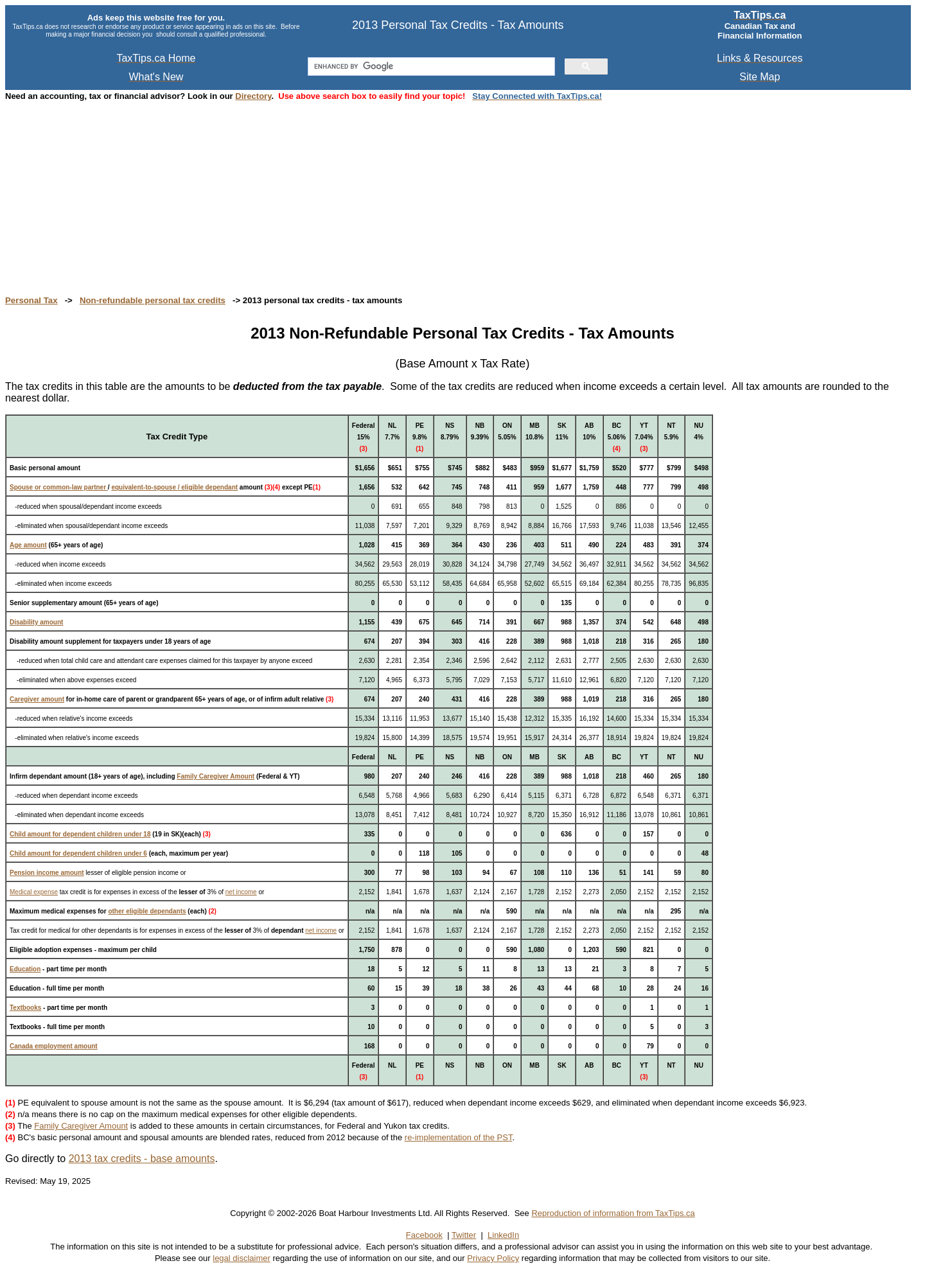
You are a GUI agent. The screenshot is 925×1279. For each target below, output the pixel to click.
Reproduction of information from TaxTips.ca (612, 1213)
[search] (430, 67)
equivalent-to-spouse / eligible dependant (174, 487)
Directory (253, 96)
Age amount (28, 545)
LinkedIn (503, 1235)
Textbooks (25, 1007)
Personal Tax (31, 300)
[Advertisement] (390, 191)
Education (25, 969)
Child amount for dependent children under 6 (78, 853)
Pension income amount (47, 872)
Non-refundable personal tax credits (152, 300)
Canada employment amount (54, 1046)
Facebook (424, 1235)
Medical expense (34, 891)
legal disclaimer (241, 1258)
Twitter (464, 1235)
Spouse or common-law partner (59, 487)
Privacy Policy (493, 1258)
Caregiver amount (37, 699)
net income (241, 891)
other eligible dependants (147, 911)
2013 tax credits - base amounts (142, 1158)
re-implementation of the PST (459, 1137)
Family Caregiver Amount (215, 776)
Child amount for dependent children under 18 (80, 834)
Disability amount (36, 622)
